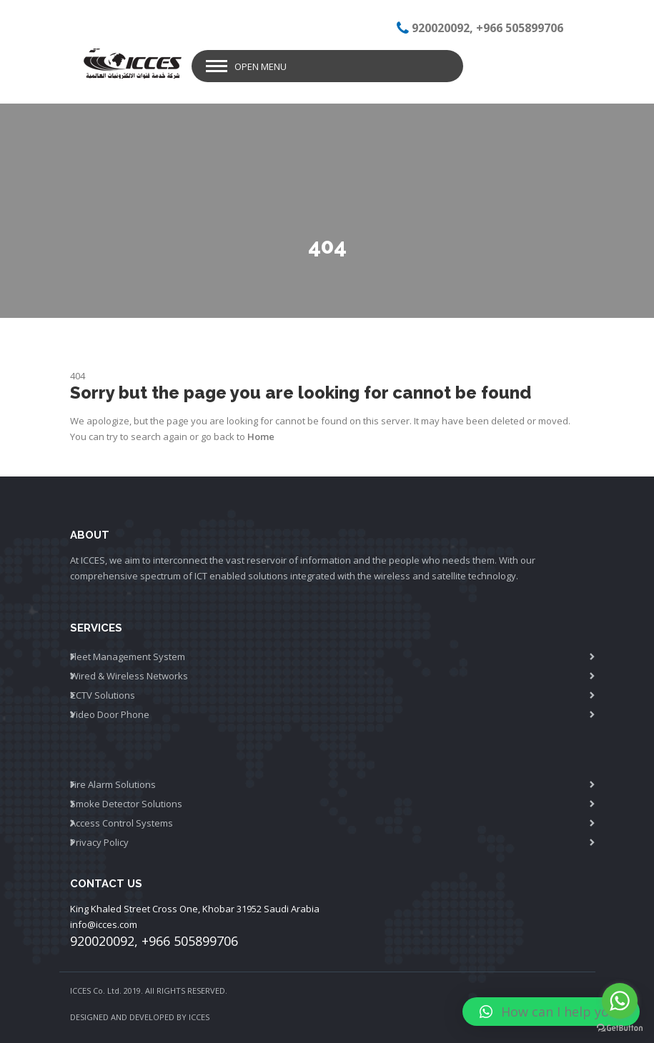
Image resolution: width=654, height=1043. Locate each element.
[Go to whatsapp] (620, 1001)
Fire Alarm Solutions (113, 784)
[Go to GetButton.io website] (620, 1028)
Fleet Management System (127, 656)
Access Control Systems (121, 823)
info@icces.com (103, 924)
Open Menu (260, 66)
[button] (551, 1011)
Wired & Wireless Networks (129, 675)
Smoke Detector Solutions (126, 803)
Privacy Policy (99, 842)
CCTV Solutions (102, 695)
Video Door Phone (109, 714)
